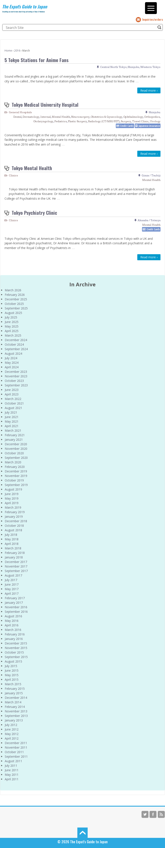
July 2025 (11, 317)
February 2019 (15, 512)
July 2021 (11, 412)
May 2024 (11, 363)
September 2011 (16, 756)
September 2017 (16, 571)
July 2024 (11, 358)
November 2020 (16, 449)
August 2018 (13, 530)
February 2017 (15, 598)
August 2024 (13, 353)
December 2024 (16, 340)
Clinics (13, 175)
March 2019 (13, 507)
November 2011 (16, 747)
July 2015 (11, 666)
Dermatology (31, 116)
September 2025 (16, 308)
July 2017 (11, 580)
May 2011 (11, 775)
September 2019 (16, 485)
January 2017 (14, 602)
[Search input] (80, 27)
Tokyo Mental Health (32, 167)
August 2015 (13, 661)
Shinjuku (133, 67)
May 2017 (11, 589)
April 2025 (11, 331)
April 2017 (11, 593)
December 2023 (16, 372)
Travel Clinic (140, 121)
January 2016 (14, 639)
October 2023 (14, 381)
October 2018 (14, 526)
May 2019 (11, 498)
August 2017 (13, 575)
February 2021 (15, 435)
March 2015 (13, 684)
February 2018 (15, 553)
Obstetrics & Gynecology (106, 116)
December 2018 (16, 521)
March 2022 (13, 399)
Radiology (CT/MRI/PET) (104, 121)
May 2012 (11, 734)
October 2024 (14, 344)
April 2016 (11, 625)
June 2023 (11, 390)
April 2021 (11, 426)
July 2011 (11, 765)
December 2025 (16, 299)
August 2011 (13, 761)
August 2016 (13, 616)
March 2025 (13, 335)
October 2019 (14, 480)
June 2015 (11, 670)
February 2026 (15, 295)
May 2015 (11, 675)
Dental (17, 116)
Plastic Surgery (77, 121)
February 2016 (15, 634)
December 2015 (16, 643)
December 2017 (16, 562)
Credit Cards (126, 126)
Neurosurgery (80, 116)
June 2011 (11, 770)
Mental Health (61, 116)
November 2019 (16, 476)
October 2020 (14, 453)
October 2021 (14, 403)
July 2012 (11, 725)
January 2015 (14, 693)
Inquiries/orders (152, 19)
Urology (155, 121)
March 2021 (13, 430)
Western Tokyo (150, 67)
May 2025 (11, 326)
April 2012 (11, 738)
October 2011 (14, 752)
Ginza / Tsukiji (151, 175)
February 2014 (15, 707)
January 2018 (14, 557)
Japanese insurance (149, 126)
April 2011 (11, 779)
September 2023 (16, 385)
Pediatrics (60, 121)
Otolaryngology (43, 121)
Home (8, 50)
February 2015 (15, 689)
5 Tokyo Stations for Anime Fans (37, 59)
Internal (45, 116)
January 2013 (14, 720)
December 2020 (16, 444)
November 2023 (16, 376)
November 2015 (16, 648)
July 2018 (11, 535)
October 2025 (14, 304)
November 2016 (16, 607)
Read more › (148, 90)
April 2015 (11, 679)
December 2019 (16, 471)
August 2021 (13, 408)
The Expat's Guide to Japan (24, 6)
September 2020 (16, 458)
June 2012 (11, 729)
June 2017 (11, 584)
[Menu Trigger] (151, 8)
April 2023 (11, 394)
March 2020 (13, 462)
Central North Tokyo (113, 67)
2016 (17, 50)
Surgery (126, 121)
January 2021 (14, 439)
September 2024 (16, 349)
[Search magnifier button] (159, 27)
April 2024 (11, 367)
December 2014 (16, 698)
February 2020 (15, 467)
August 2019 (13, 489)
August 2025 (13, 313)
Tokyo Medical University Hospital (45, 104)
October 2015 (14, 652)
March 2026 (13, 290)
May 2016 (11, 621)
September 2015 (16, 657)
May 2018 (11, 539)
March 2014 (13, 702)
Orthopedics (152, 116)
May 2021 (11, 421)
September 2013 (16, 716)
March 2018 (13, 548)
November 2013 (16, 711)
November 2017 (16, 566)
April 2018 (11, 544)
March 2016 (13, 630)
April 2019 (11, 503)
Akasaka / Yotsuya (149, 220)
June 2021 (11, 417)
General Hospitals (20, 112)
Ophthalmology (133, 116)
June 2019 (11, 494)
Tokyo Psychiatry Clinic (34, 212)
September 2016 (16, 612)
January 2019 (14, 516)
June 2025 (11, 322)
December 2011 (16, 743)
